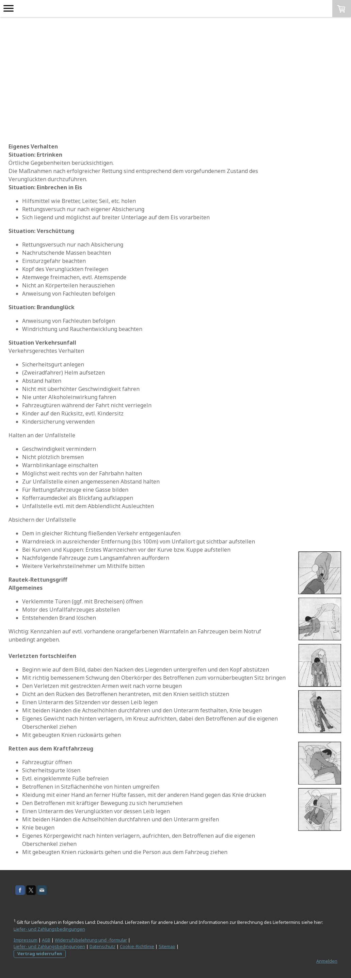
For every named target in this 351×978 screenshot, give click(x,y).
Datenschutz (102, 946)
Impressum (25, 940)
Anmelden (326, 961)
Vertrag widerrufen (39, 953)
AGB (46, 940)
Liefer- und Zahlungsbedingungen (49, 929)
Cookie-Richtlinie (137, 946)
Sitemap (167, 946)
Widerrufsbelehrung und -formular (91, 940)
